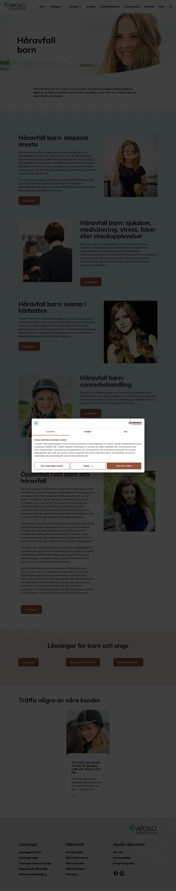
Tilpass (88, 466)
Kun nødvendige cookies (52, 466)
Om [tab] (125, 431)
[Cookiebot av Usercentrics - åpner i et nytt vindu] (131, 423)
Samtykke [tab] (50, 431)
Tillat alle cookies (124, 466)
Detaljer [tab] (88, 431)
